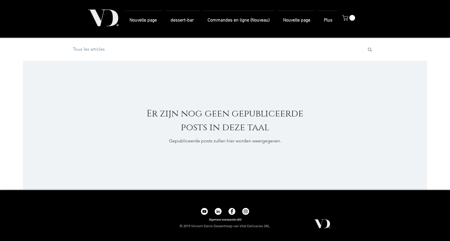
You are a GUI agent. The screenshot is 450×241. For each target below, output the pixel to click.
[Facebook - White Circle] (231, 211)
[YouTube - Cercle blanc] (204, 211)
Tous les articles (89, 49)
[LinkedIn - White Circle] (218, 211)
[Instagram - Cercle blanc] (245, 211)
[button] (349, 18)
